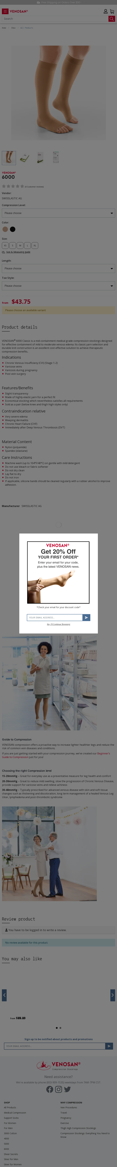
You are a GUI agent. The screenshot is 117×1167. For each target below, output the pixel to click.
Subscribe (86, 617)
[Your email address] (55, 617)
